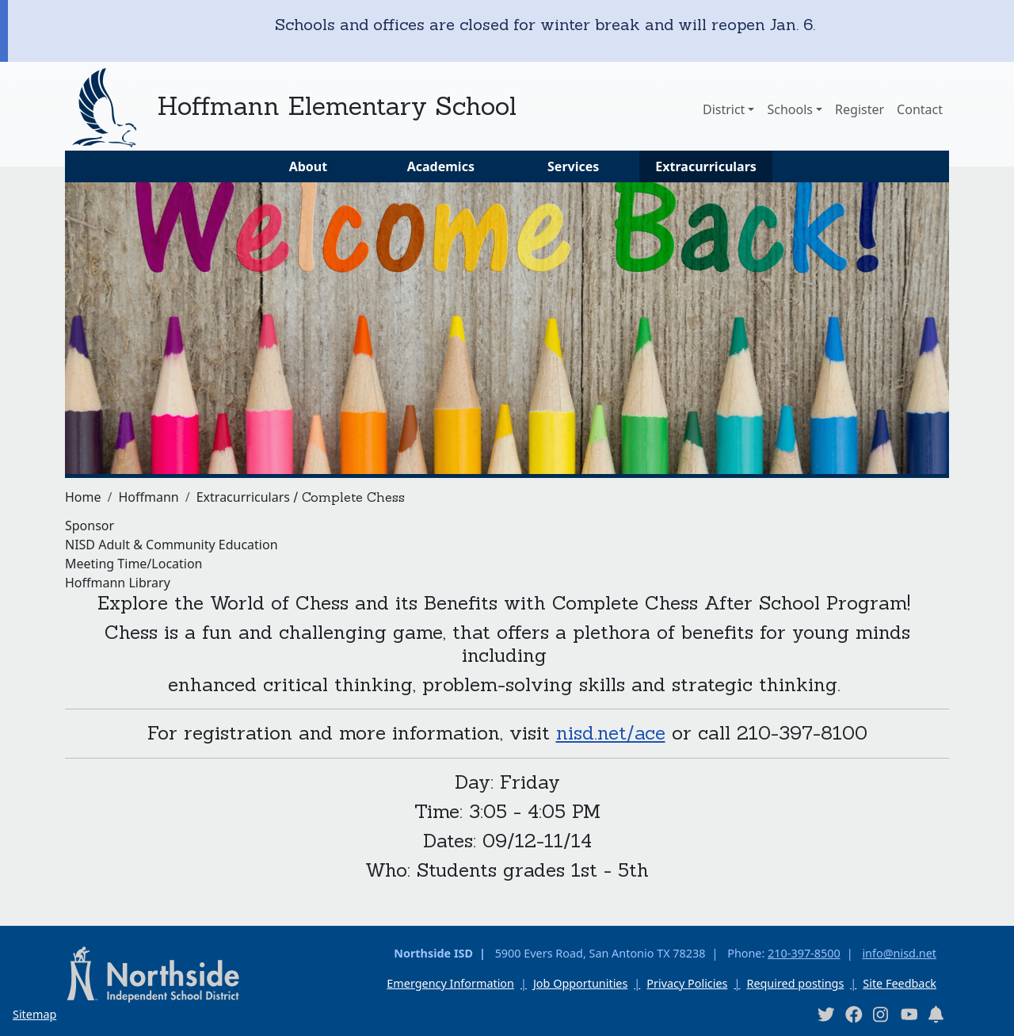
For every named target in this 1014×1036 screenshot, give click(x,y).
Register (859, 109)
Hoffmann (148, 497)
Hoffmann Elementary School (337, 106)
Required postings (795, 983)
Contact (920, 109)
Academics (441, 166)
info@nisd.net (899, 953)
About (308, 166)
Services (573, 166)
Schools (790, 109)
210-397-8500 (804, 953)
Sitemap (34, 1014)
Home (83, 497)
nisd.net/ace (610, 733)
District (724, 109)
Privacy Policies (686, 983)
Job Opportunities (580, 983)
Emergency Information (450, 983)
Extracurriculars (706, 166)
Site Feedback (899, 983)
